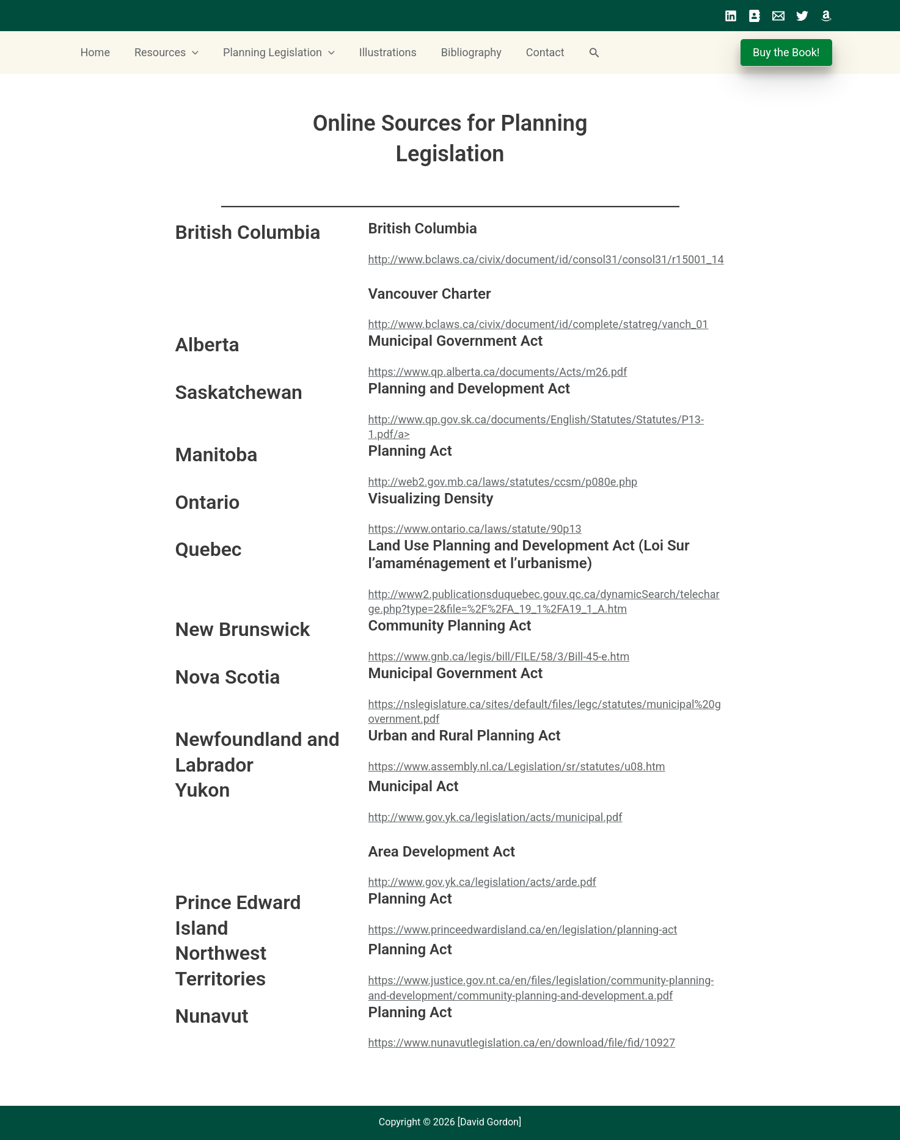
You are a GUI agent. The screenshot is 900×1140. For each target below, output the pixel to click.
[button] (188, 52)
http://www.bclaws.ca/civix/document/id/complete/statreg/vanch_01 (538, 324)
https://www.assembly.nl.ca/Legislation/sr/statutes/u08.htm (516, 766)
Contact (532, 52)
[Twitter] (802, 16)
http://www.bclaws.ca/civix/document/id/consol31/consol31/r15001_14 (546, 259)
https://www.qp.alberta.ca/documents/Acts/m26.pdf (497, 371)
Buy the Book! (787, 52)
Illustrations (379, 52)
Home (94, 52)
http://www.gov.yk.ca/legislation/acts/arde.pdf (482, 881)
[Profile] (754, 16)
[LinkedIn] (731, 16)
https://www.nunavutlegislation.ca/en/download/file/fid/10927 (522, 1042)
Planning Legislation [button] (273, 52)
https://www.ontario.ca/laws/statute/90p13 (475, 528)
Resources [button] (163, 52)
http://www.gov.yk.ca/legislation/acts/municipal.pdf (495, 817)
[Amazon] (826, 16)
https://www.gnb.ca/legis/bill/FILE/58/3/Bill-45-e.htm (499, 656)
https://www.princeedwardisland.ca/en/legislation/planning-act (523, 929)
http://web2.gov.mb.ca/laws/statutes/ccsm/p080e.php (503, 481)
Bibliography (460, 52)
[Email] (778, 16)
